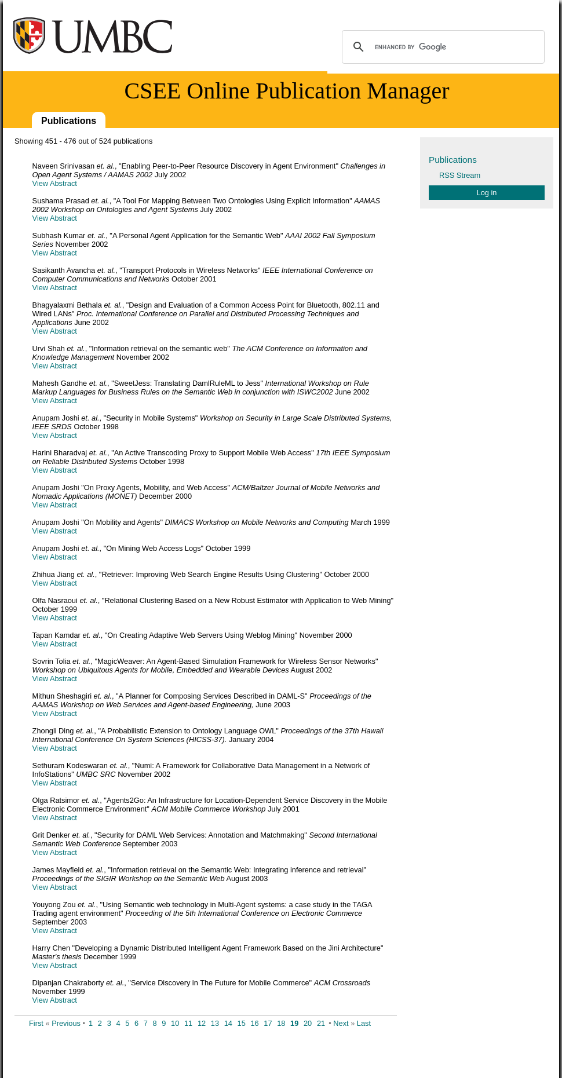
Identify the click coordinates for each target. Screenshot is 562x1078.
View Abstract (54, 183)
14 (228, 1023)
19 (294, 1023)
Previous (66, 1023)
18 (281, 1023)
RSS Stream (459, 175)
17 (268, 1023)
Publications (68, 121)
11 (188, 1023)
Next (340, 1023)
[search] (441, 47)
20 (308, 1023)
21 (321, 1023)
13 (215, 1023)
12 (202, 1023)
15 (242, 1023)
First (36, 1023)
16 (254, 1023)
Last (364, 1023)
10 (175, 1023)
